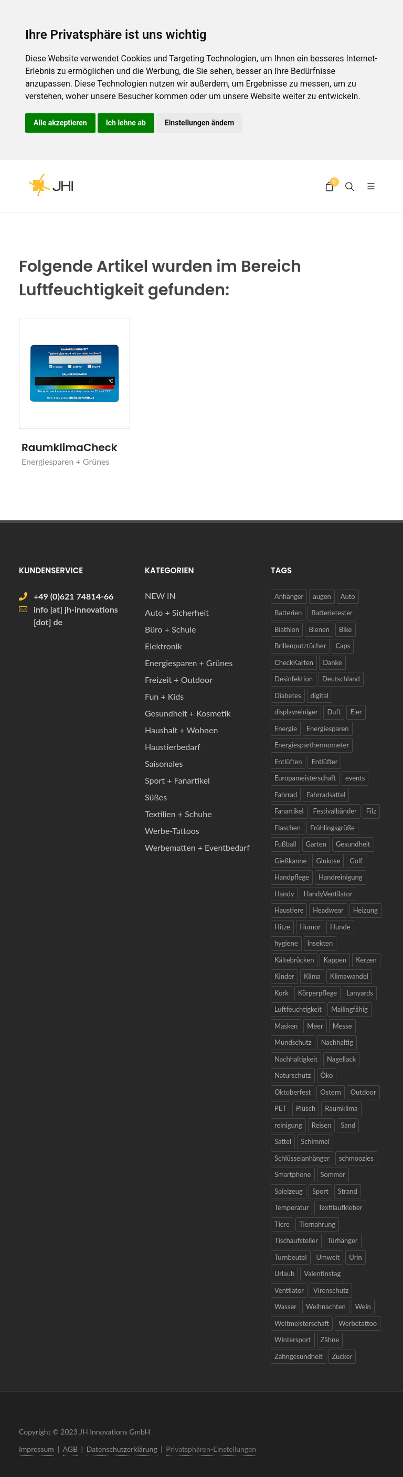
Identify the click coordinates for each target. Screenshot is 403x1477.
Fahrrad (285, 794)
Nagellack (341, 1059)
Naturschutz (292, 1075)
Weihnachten (326, 1306)
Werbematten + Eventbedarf (197, 847)
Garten (316, 844)
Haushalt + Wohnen (181, 730)
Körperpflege (317, 993)
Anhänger (288, 596)
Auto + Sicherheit (177, 612)
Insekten (320, 943)
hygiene (286, 943)
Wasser (285, 1306)
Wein (363, 1306)
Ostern (330, 1092)
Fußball (285, 844)
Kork (281, 993)
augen (322, 596)
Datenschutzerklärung (122, 1448)
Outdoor (363, 1092)
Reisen (321, 1125)
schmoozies (356, 1158)
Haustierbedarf (172, 747)
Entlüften (288, 761)
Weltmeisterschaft (301, 1323)
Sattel (282, 1141)
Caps (342, 645)
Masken (286, 1026)
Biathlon (286, 629)
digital (319, 695)
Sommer (333, 1174)
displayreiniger (295, 712)
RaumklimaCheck (70, 447)
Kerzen (366, 960)
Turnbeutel (290, 1257)
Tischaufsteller (296, 1240)
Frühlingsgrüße (332, 827)
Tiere (282, 1224)
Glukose (328, 861)
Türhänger (342, 1240)
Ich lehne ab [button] (126, 123)
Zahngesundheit (298, 1356)
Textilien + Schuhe (178, 814)
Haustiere (288, 910)
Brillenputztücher (300, 645)
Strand (347, 1191)
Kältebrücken (294, 960)
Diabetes (287, 695)
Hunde (340, 927)
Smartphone (292, 1174)
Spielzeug (288, 1191)
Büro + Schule (170, 629)
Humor (310, 927)
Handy (284, 894)
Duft (334, 712)
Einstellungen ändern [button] (200, 123)
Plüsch (305, 1108)
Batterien (288, 612)
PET (280, 1108)
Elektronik (163, 646)
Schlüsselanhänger (302, 1158)
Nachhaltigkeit (295, 1059)
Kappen (334, 960)
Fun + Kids (164, 696)
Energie (285, 728)
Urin (355, 1257)
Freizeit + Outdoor (179, 679)
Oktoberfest (292, 1092)
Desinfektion (293, 679)
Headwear (328, 910)
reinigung (288, 1125)
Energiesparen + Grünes (188, 663)
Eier (356, 712)
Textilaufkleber (340, 1207)
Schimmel (315, 1141)
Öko (327, 1075)
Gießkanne (290, 861)
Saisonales (164, 763)
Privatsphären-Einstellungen (211, 1448)
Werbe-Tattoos (172, 831)
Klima (312, 976)
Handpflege (291, 877)
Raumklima (341, 1108)
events (355, 778)
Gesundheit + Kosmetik (188, 713)
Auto (348, 596)
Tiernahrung (317, 1224)
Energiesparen (327, 728)
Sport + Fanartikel (177, 780)
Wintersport (292, 1339)
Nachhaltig (337, 1042)
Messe (342, 1026)
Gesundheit (353, 844)
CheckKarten (293, 662)
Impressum (36, 1448)
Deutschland (341, 679)
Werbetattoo (357, 1323)
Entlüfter (324, 761)
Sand (348, 1125)
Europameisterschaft (305, 778)
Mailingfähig (349, 1009)
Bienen (319, 629)
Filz (371, 811)
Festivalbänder (335, 811)
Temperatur (291, 1207)
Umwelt (328, 1257)
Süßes (156, 797)
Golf (355, 861)
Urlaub (284, 1273)
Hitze (282, 927)
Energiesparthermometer (311, 745)
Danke (332, 662)
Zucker (342, 1356)
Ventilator (289, 1290)
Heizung (365, 910)
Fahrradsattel (325, 794)
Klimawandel (349, 976)
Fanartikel (289, 811)
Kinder (284, 976)
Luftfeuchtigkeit (298, 1009)
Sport (320, 1191)
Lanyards (359, 993)
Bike (345, 629)
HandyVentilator (327, 894)
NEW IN (160, 596)
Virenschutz (330, 1290)
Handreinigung (341, 877)
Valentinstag (322, 1273)
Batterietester (331, 612)
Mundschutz (293, 1042)
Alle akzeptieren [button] (60, 123)
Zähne (330, 1339)
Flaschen (287, 827)
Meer (315, 1026)
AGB (70, 1448)
